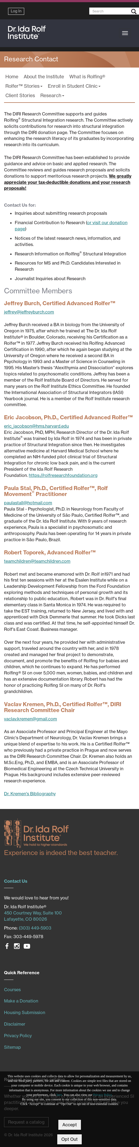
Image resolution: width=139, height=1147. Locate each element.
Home (11, 76)
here (59, 1095)
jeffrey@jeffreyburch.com (29, 312)
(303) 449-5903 (35, 928)
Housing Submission (24, 1012)
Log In (16, 11)
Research (52, 95)
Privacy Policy (102, 1095)
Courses (12, 989)
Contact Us (15, 881)
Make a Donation (21, 1001)
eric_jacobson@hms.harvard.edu (36, 426)
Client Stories (20, 95)
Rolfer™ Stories (23, 86)
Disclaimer (14, 1024)
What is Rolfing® (87, 76)
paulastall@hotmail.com (28, 502)
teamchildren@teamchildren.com (37, 561)
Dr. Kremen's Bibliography (30, 793)
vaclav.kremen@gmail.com (30, 719)
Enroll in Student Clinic (74, 86)
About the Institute (44, 76)
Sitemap (12, 1047)
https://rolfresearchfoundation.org (63, 475)
